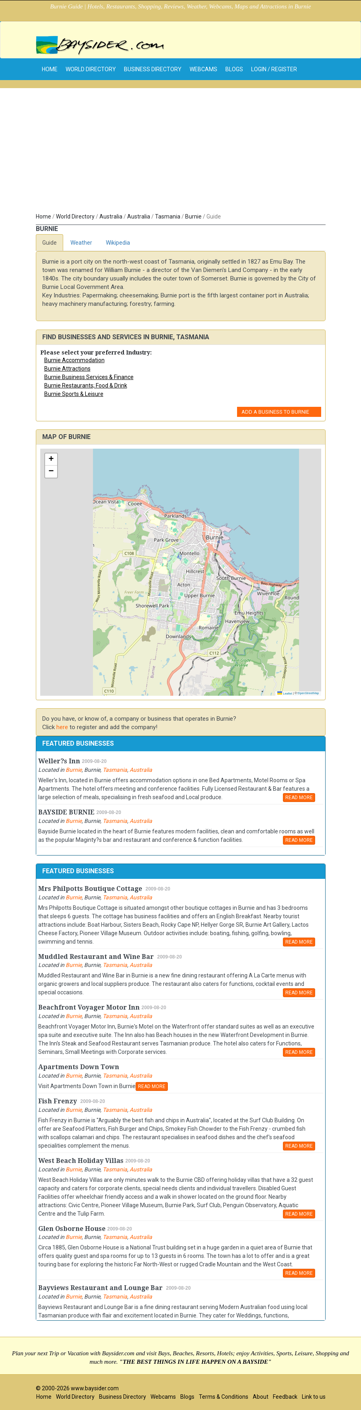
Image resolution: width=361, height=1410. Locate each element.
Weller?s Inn (59, 761)
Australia (110, 216)
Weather (81, 242)
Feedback (285, 1397)
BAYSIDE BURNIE (66, 812)
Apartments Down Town (78, 1067)
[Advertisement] (181, 152)
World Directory (91, 69)
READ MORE (299, 797)
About (260, 1397)
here (62, 727)
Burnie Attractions (67, 368)
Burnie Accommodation (74, 360)
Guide (49, 242)
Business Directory (153, 69)
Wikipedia (118, 242)
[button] (51, 460)
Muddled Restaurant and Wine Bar (96, 957)
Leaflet (284, 693)
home (50, 69)
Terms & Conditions (223, 1397)
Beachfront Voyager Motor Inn (89, 1007)
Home (43, 216)
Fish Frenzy (58, 1101)
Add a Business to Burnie (275, 412)
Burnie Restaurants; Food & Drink (85, 385)
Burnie (193, 216)
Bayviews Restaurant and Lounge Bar (101, 1288)
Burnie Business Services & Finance (89, 377)
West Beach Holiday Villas (81, 1161)
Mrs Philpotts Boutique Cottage (91, 889)
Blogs (234, 69)
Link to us (314, 1397)
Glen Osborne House (71, 1229)
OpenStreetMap (308, 693)
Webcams (203, 69)
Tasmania (167, 216)
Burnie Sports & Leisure (73, 394)
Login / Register (274, 69)
